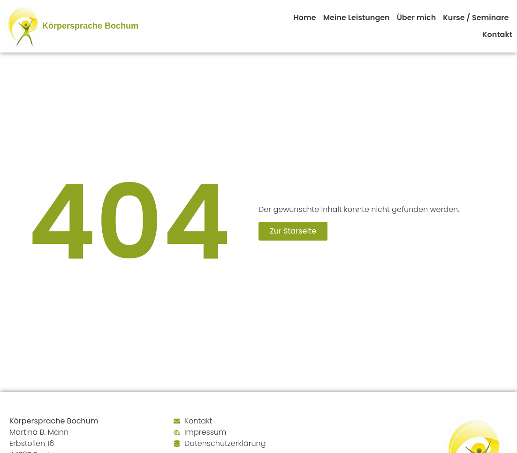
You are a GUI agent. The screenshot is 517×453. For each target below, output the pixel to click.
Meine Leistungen (356, 17)
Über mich (416, 17)
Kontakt (497, 34)
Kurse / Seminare (476, 17)
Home (304, 17)
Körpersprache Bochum (90, 25)
